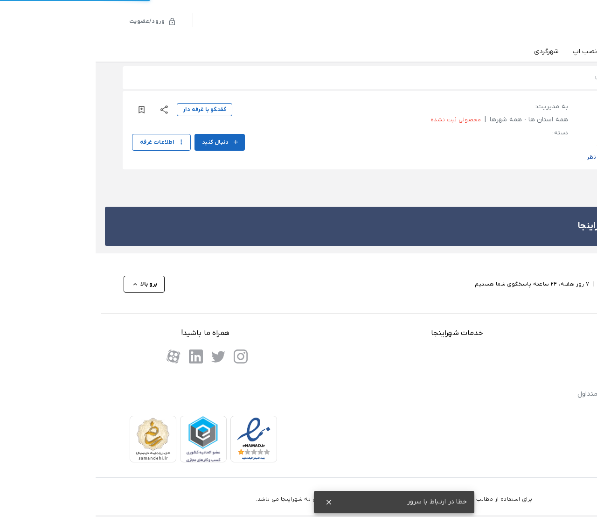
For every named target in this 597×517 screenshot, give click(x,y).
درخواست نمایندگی (535, 367)
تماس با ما (546, 434)
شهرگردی (450, 51)
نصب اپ (489, 51)
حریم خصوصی (542, 421)
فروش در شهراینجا (536, 380)
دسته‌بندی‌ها (540, 52)
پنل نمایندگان (541, 353)
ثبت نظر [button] (501, 157)
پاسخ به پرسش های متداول (522, 394)
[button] (523, 117)
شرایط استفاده (541, 407)
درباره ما (550, 447)
